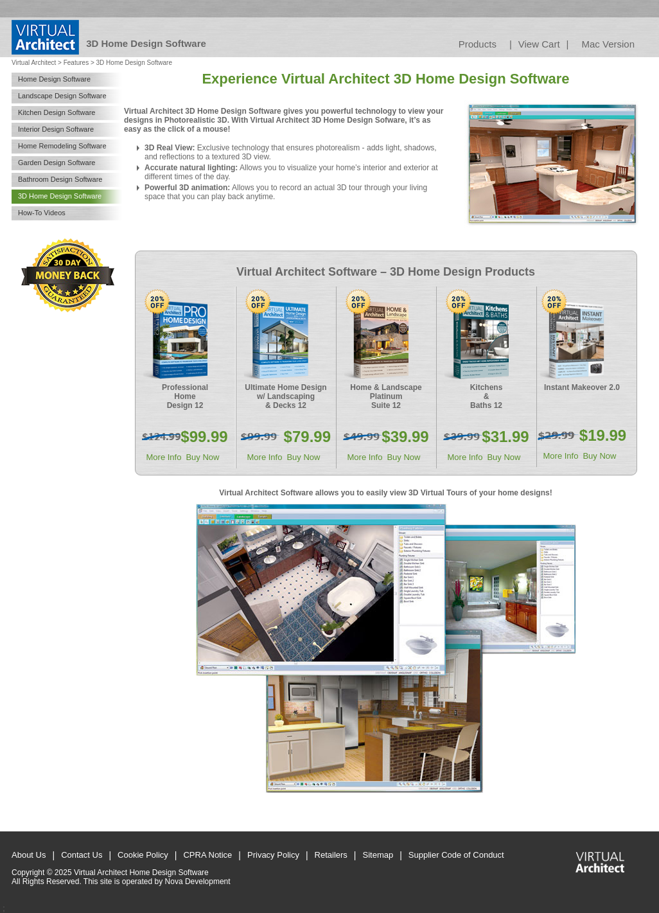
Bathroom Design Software (60, 179)
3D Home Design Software (59, 196)
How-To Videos (42, 213)
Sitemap (378, 855)
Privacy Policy (273, 855)
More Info (164, 457)
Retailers (331, 855)
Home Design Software (54, 79)
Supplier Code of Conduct (456, 855)
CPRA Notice (207, 855)
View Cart (539, 44)
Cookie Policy (143, 855)
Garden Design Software (56, 162)
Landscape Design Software (62, 96)
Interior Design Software (56, 129)
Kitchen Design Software (56, 112)
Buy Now (202, 457)
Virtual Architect (34, 62)
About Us (29, 855)
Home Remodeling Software (62, 146)
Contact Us (81, 855)
